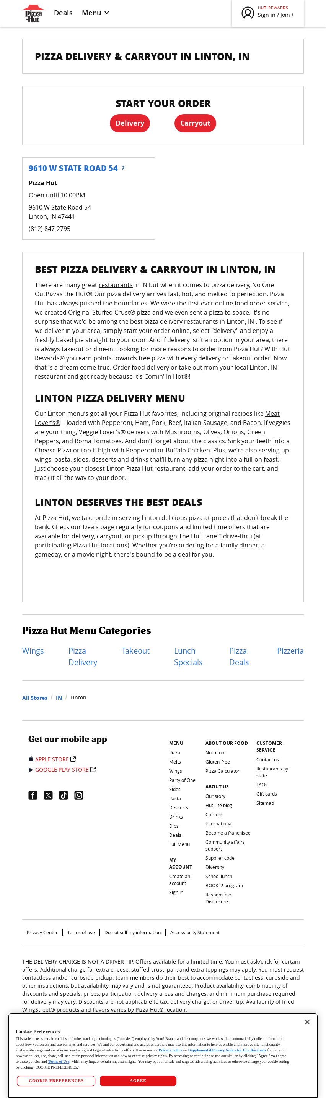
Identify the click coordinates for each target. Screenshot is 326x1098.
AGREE (138, 1080)
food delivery (150, 367)
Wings (33, 651)
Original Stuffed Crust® (101, 312)
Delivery (130, 123)
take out (190, 367)
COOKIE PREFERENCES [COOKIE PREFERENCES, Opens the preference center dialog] (56, 1080)
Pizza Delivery (82, 656)
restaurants (116, 285)
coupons (165, 527)
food (241, 303)
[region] (163, 1055)
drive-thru (237, 536)
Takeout (136, 651)
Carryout (195, 123)
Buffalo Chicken (188, 450)
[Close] (307, 1022)
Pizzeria (290, 651)
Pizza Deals (239, 656)
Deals (63, 12)
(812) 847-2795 (49, 228)
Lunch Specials (188, 656)
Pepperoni (141, 450)
